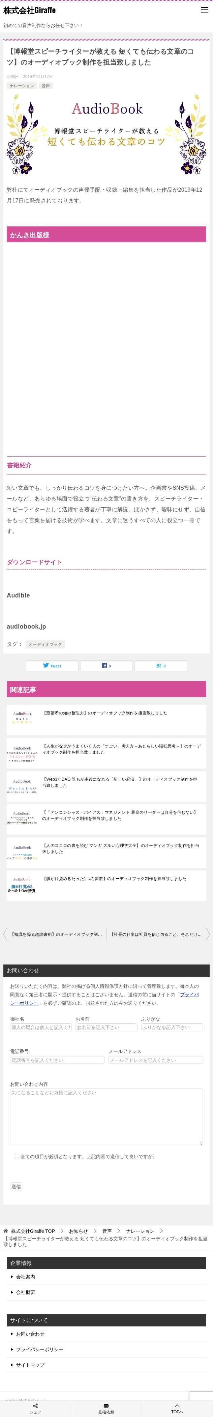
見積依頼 (106, 1408)
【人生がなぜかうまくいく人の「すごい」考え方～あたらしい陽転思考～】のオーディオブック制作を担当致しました (121, 749)
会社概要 (25, 1292)
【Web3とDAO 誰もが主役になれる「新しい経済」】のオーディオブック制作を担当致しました (119, 782)
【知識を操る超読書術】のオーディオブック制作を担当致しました (58, 934)
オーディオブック (45, 644)
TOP (33, 1231)
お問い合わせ (30, 1334)
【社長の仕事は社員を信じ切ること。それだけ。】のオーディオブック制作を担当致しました (160, 934)
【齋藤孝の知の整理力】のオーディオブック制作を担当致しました (105, 713)
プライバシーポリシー (39, 1349)
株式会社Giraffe (29, 10)
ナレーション (22, 85)
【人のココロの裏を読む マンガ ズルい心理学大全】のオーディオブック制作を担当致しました (120, 848)
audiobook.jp (26, 626)
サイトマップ (30, 1365)
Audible (18, 595)
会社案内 (25, 1276)
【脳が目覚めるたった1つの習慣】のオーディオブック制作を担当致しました (114, 878)
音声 (46, 85)
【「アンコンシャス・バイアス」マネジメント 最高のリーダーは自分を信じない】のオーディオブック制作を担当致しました (120, 815)
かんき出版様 (29, 235)
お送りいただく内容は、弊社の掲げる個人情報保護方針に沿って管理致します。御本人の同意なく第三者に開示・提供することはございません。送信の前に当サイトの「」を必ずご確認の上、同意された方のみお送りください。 (104, 994)
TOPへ (177, 1408)
